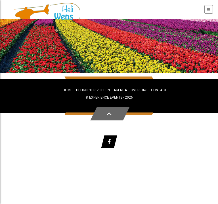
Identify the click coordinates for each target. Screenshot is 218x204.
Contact (159, 90)
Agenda (120, 90)
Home (67, 90)
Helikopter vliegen (93, 90)
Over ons (139, 90)
